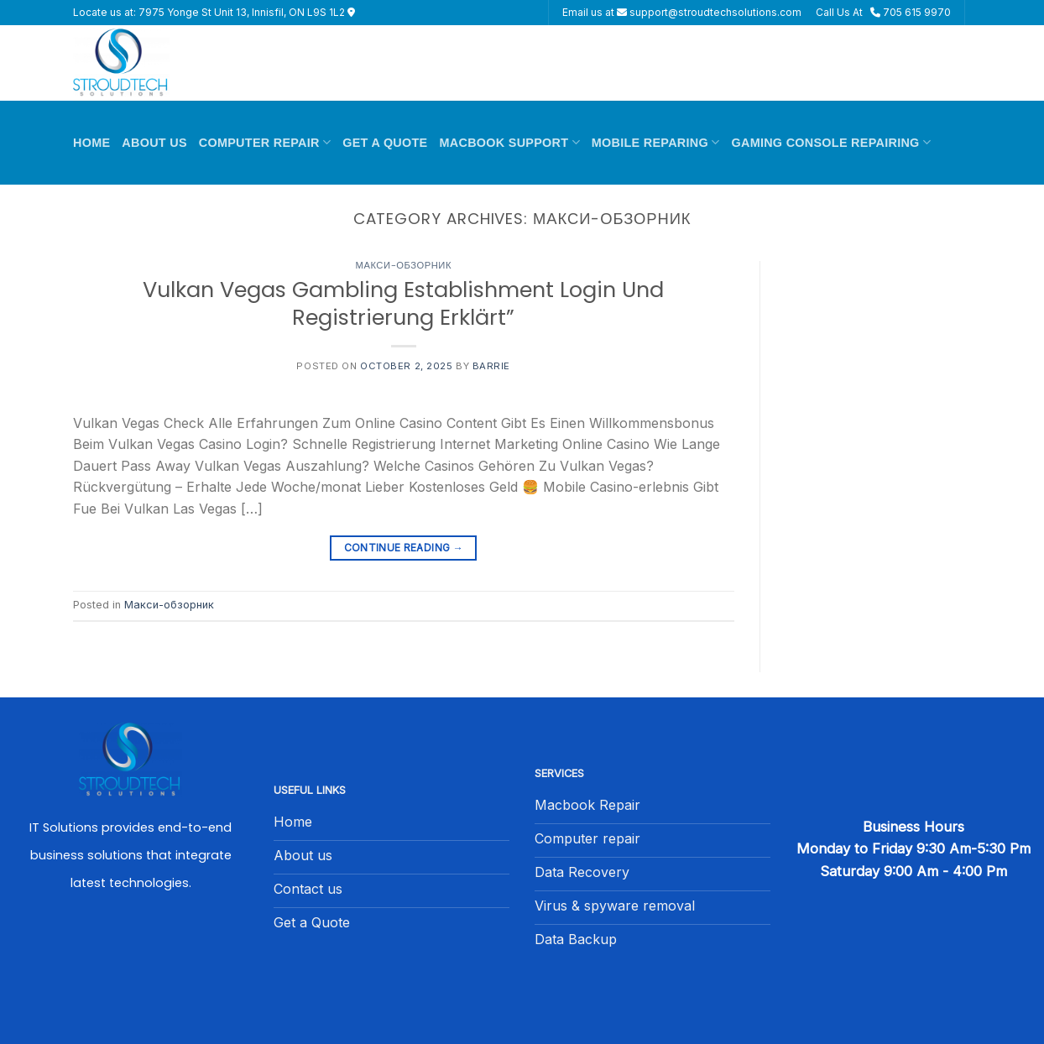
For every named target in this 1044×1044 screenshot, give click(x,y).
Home (91, 142)
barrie (491, 366)
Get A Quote (384, 142)
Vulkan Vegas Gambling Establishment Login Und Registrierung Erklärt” (403, 303)
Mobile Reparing (656, 142)
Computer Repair (265, 142)
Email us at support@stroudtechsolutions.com (681, 12)
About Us (154, 142)
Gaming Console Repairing (831, 142)
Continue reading (404, 548)
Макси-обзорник (404, 265)
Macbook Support (510, 142)
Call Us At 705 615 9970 (883, 12)
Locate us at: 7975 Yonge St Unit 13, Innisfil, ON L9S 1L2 (214, 12)
